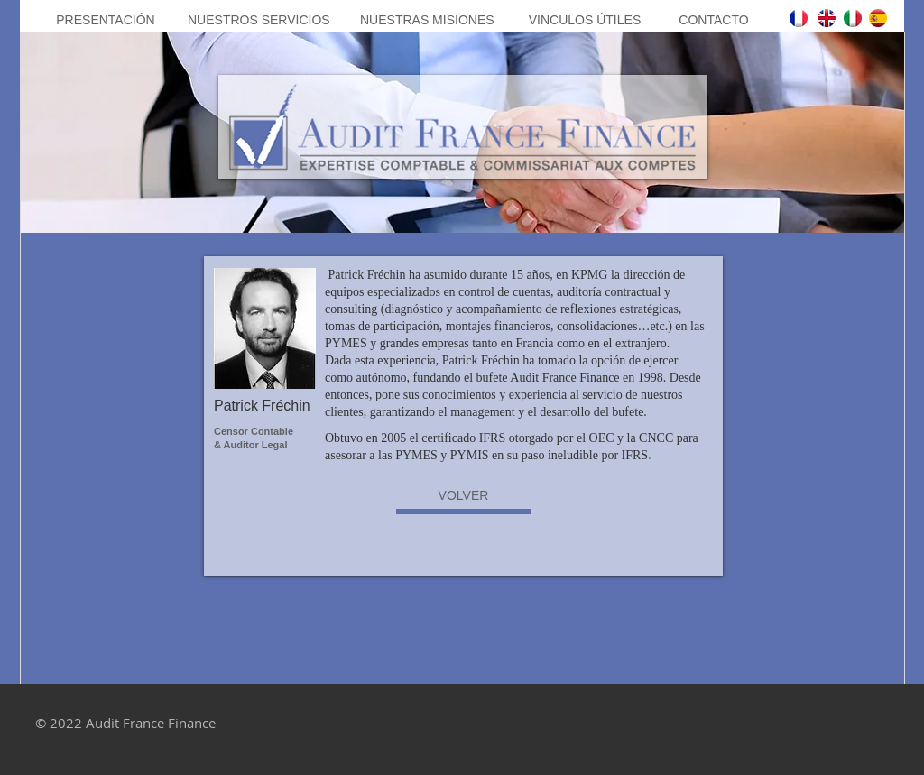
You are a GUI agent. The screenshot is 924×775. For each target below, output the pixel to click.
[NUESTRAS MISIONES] (427, 20)
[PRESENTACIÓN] (105, 20)
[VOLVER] (463, 496)
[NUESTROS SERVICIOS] (259, 20)
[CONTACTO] (713, 20)
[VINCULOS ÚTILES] (584, 20)
